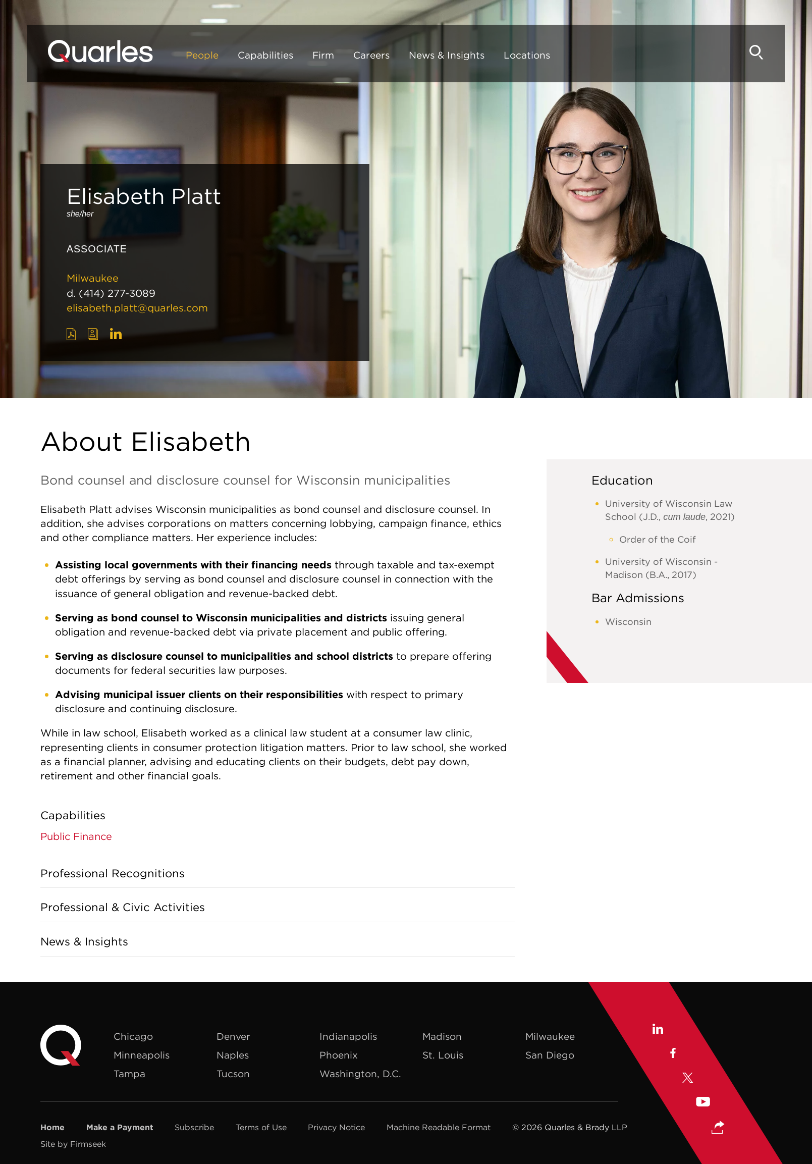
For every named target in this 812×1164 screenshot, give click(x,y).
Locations (529, 57)
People (204, 57)
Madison (442, 1036)
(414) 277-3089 (117, 293)
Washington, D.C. (360, 1074)
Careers (373, 57)
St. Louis (442, 1055)
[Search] (754, 54)
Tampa (129, 1074)
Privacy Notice (336, 1127)
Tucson (233, 1074)
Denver (233, 1036)
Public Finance (76, 836)
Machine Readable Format (439, 1127)
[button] (718, 1128)
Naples (232, 1055)
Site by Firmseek (73, 1144)
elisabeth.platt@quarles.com (137, 307)
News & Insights (448, 57)
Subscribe (194, 1127)
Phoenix (338, 1055)
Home (52, 1127)
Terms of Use (261, 1127)
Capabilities (267, 57)
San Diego (549, 1055)
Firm (325, 57)
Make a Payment (119, 1127)
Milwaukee (93, 278)
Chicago (133, 1036)
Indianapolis (348, 1036)
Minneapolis (142, 1055)
